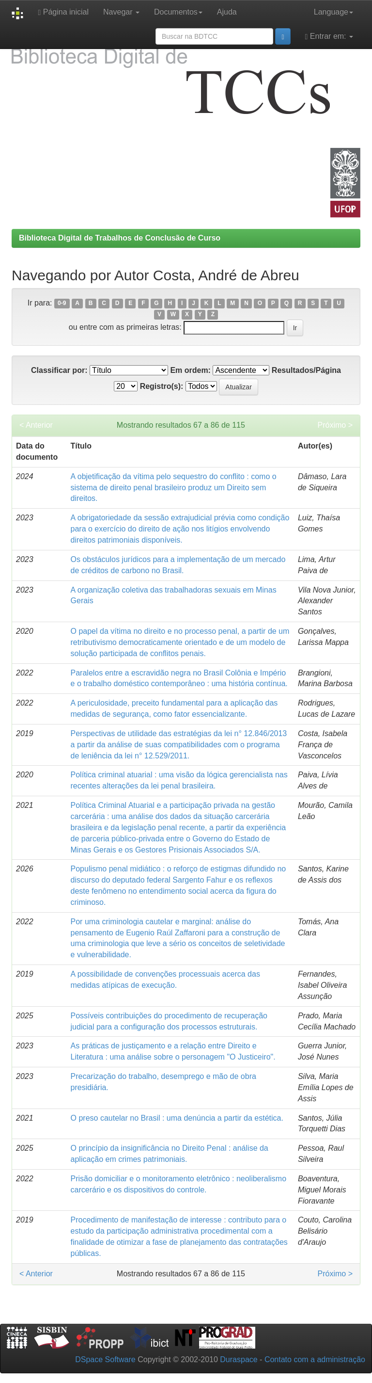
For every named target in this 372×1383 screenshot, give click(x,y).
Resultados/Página (306, 370)
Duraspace (238, 1359)
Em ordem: (190, 370)
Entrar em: (329, 36)
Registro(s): (162, 386)
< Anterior (36, 425)
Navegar (121, 12)
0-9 (62, 303)
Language (333, 12)
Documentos (178, 12)
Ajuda (227, 12)
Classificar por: (59, 370)
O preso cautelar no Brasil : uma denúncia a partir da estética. (177, 1118)
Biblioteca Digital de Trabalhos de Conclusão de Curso (119, 238)
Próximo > (335, 425)
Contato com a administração (314, 1359)
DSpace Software (105, 1359)
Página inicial (63, 12)
